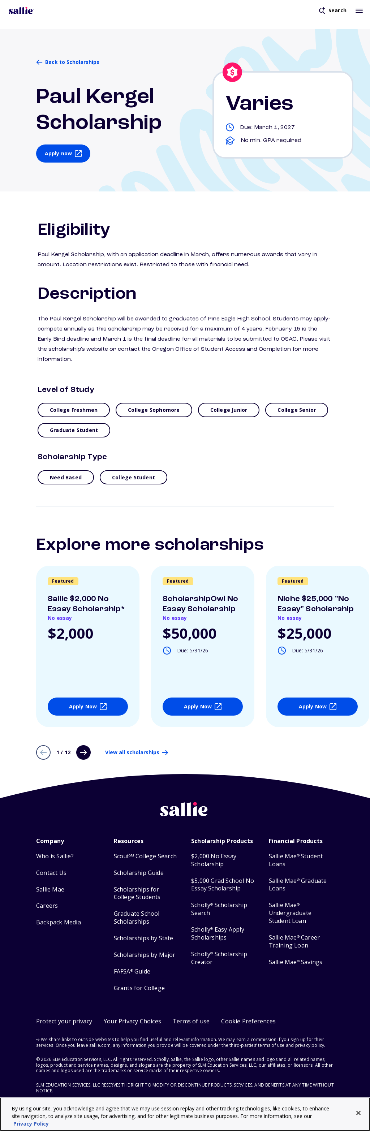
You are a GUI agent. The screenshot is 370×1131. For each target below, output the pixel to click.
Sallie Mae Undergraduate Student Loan (290, 913)
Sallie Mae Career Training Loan (294, 941)
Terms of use (191, 1021)
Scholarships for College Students (137, 893)
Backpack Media (58, 922)
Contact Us (51, 873)
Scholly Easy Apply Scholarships (217, 933)
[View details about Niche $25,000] (317, 646)
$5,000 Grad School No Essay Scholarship (222, 885)
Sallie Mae (50, 889)
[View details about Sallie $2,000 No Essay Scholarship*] (87, 646)
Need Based (66, 477)
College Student (133, 477)
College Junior (229, 409)
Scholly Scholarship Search (219, 909)
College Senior (297, 409)
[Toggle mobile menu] (359, 10)
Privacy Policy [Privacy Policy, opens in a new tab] (31, 1123)
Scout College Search (145, 856)
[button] (248, 1021)
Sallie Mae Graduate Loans (298, 885)
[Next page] (83, 752)
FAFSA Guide (132, 971)
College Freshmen (74, 409)
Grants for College (139, 988)
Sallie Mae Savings (296, 962)
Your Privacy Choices (132, 1021)
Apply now (58, 153)
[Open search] (333, 10)
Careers (47, 906)
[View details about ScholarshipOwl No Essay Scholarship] (202, 646)
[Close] (358, 1113)
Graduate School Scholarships (137, 917)
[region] (185, 1114)
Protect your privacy (64, 1021)
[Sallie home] (185, 814)
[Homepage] (21, 10)
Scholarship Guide (139, 873)
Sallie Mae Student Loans (296, 860)
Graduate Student (74, 430)
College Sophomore (154, 409)
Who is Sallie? (55, 856)
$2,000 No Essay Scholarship (213, 860)
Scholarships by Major (145, 955)
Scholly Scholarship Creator (219, 958)
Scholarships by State (143, 938)
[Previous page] (43, 752)
